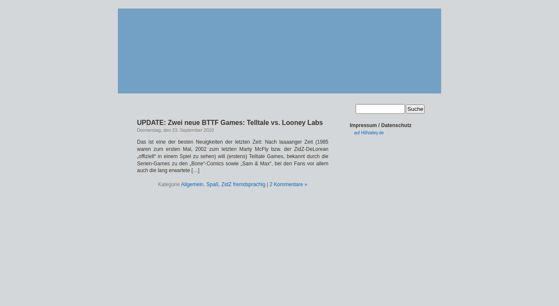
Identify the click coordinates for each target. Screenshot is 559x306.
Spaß (212, 184)
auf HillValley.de (369, 132)
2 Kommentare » (289, 184)
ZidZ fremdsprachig (243, 184)
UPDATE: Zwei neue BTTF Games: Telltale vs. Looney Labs (230, 122)
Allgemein (192, 184)
